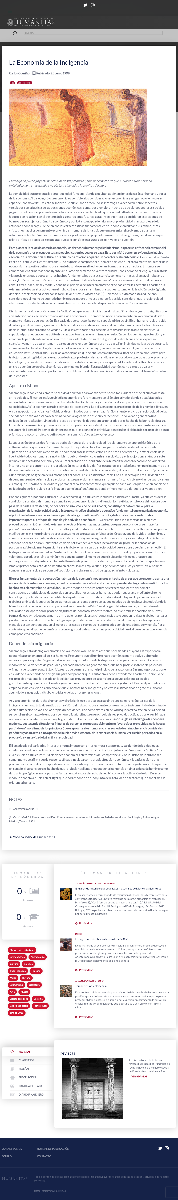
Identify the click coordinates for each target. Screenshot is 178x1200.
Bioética (28, 964)
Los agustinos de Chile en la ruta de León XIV (101, 939)
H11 (12, 83)
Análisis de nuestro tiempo (89, 981)
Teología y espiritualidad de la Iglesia (95, 883)
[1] (19, 280)
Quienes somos (12, 1148)
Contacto (44, 1156)
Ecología (38, 998)
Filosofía (36, 971)
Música (24, 991)
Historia (26, 977)
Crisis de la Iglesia (19, 1005)
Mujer (13, 977)
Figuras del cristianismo (22, 950)
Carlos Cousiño (24, 83)
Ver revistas (139, 1076)
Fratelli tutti (40, 1005)
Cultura (14, 964)
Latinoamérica (17, 957)
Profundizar (86, 923)
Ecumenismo (16, 984)
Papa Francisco (18, 971)
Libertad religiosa (19, 998)
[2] (102, 294)
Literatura (34, 984)
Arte (12, 991)
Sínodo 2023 (16, 1012)
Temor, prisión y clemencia (91, 985)
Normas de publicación (53, 1148)
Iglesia (78, 934)
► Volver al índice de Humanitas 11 (33, 837)
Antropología (37, 957)
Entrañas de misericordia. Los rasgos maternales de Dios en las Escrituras (118, 888)
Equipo (7, 1156)
